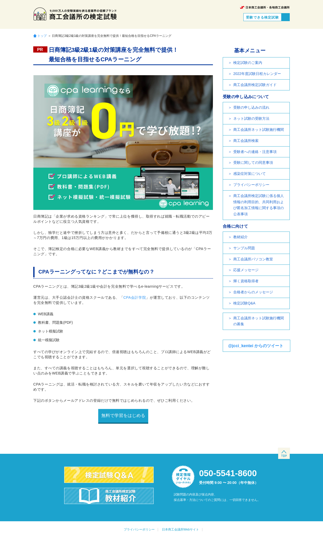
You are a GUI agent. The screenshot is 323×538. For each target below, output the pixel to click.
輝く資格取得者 (246, 281)
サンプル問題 (244, 248)
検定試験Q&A (244, 303)
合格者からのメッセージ (253, 292)
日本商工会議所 (265, 7)
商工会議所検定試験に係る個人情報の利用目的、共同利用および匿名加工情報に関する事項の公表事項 (258, 205)
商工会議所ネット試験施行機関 (258, 129)
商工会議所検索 (246, 141)
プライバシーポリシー (251, 185)
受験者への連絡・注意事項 (255, 152)
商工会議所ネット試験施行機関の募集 (258, 321)
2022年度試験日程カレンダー (257, 74)
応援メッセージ (246, 270)
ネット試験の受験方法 (251, 118)
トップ (42, 35)
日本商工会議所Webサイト (180, 529)
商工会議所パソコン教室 (253, 259)
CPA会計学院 (134, 297)
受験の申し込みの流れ (251, 107)
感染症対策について (249, 174)
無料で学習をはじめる (123, 415)
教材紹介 (240, 237)
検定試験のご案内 (247, 63)
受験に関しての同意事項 (253, 162)
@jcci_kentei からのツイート (255, 346)
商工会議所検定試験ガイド (255, 85)
